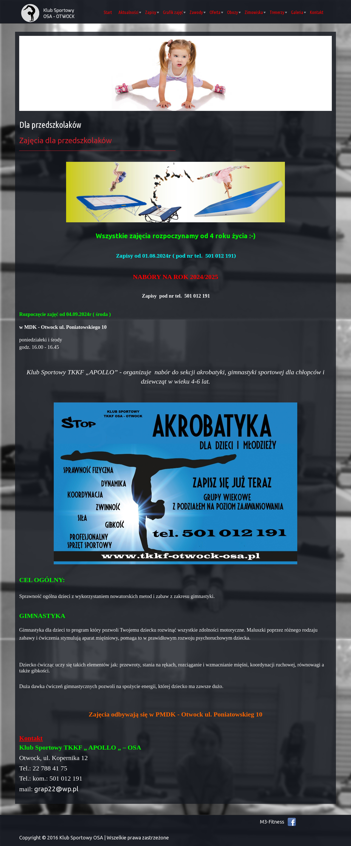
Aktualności (129, 12)
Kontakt (316, 12)
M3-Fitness (272, 821)
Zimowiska (255, 12)
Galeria (298, 12)
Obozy (234, 12)
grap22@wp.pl (56, 789)
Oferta (216, 12)
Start (108, 12)
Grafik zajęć (174, 12)
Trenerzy (278, 12)
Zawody (197, 12)
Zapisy (152, 12)
